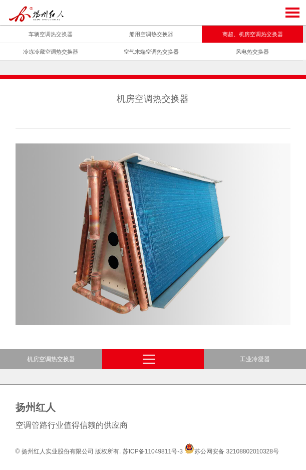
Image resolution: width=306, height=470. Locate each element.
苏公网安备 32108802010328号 (231, 451)
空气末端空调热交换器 (151, 52)
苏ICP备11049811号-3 (153, 451)
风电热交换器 (252, 52)
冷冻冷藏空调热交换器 (50, 52)
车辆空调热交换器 (51, 34)
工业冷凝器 (255, 359)
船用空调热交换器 (151, 34)
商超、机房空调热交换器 (252, 34)
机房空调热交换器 (51, 359)
